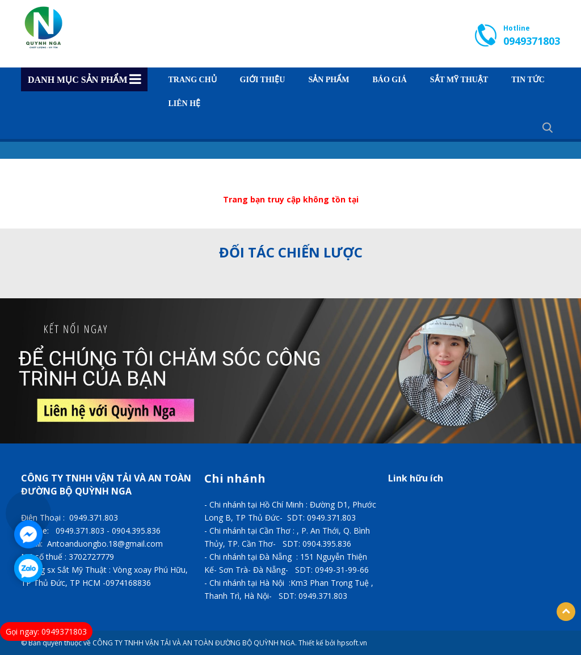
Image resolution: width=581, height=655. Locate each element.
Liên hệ (185, 104)
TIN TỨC (528, 80)
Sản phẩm (328, 80)
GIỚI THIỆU (262, 80)
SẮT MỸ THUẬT (459, 80)
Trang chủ (193, 80)
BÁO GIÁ (389, 80)
